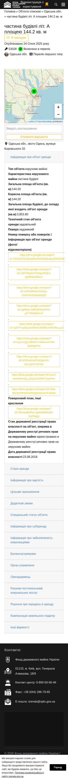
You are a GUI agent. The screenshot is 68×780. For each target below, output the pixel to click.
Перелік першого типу (48, 54)
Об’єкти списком (30, 11)
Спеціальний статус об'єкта (29, 514)
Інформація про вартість (27, 480)
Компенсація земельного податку (33, 615)
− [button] (58, 114)
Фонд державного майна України (37, 659)
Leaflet (31, 121)
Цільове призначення (25, 491)
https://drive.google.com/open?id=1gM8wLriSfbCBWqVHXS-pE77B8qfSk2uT (34, 309)
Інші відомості (20, 627)
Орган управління (22, 565)
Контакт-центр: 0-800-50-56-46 (35, 682)
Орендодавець (20, 576)
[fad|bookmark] (47, 4)
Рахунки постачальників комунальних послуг (27, 590)
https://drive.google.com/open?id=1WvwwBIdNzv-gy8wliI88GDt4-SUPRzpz (34, 412)
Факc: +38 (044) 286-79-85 (32, 692)
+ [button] (58, 107)
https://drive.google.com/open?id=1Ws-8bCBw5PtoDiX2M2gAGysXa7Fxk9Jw (34, 391)
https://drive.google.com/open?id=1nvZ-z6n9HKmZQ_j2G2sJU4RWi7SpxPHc (34, 376)
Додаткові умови (22, 503)
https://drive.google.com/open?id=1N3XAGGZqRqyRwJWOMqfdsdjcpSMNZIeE (37, 257)
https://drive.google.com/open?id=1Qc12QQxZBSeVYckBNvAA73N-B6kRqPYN (34, 342)
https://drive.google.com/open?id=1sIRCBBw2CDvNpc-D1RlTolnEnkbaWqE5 (34, 291)
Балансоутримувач (23, 553)
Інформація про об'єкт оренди (31, 157)
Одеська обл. (53, 11)
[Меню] (63, 4)
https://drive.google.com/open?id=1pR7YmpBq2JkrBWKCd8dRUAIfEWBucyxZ (37, 326)
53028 (13, 48)
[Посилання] (14, 4)
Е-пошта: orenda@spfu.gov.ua (35, 701)
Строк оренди (20, 468)
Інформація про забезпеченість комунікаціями (32, 540)
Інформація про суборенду (29, 526)
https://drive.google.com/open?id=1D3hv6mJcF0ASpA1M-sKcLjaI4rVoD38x (34, 360)
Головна (9, 11)
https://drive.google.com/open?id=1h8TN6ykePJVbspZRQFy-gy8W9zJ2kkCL (34, 273)
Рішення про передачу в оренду (32, 604)
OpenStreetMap (45, 121)
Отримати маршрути (34, 136)
